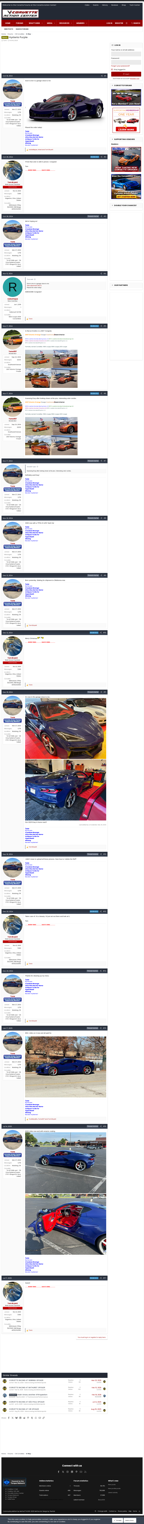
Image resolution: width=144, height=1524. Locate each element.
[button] (42, 23)
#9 (105, 575)
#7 (105, 461)
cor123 (11, 1383)
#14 (104, 971)
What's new (34, 23)
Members (80, 23)
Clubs (87, 5)
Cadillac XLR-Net (13, 1491)
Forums (19, 23)
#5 (105, 326)
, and (41, 150)
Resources (64, 23)
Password (115, 58)
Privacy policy (122, 1511)
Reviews (114, 5)
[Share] (101, 75)
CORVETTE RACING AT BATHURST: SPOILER (27, 1387)
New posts (8, 29)
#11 (105, 692)
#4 (105, 273)
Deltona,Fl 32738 (15, 312)
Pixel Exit (52, 1511)
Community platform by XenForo (22, 1511)
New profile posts (114, 1488)
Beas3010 (101, 1500)
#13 (104, 911)
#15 (104, 1028)
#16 (104, 1126)
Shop (124, 5)
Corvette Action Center (15, 1493)
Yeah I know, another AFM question (32, 1394)
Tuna (5, 40)
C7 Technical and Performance (37, 1397)
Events (95, 5)
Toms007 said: (31, 467)
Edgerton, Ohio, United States (13, 199)
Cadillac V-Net (12, 1489)
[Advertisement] (54, 58)
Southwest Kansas (14, 365)
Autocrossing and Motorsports (35, 1383)
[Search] (135, 23)
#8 (105, 518)
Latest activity (113, 1492)
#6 (105, 393)
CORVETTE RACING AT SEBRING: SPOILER (26, 1380)
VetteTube (11, 1499)
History (105, 5)
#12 (104, 854)
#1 (105, 76)
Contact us (112, 1511)
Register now (134, 79)
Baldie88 (12, 1397)
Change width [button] (102, 1511)
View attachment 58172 (34, 285)
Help (130, 1511)
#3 (105, 216)
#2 (105, 157)
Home (7, 23)
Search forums (22, 29)
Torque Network (13, 1495)
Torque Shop (12, 1497)
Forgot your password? (120, 66)
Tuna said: (30, 279)
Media (49, 23)
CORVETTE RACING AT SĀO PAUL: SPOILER (26, 1402)
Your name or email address (122, 50)
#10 (104, 632)
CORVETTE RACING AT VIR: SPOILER (24, 1409)
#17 (104, 1278)
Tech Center (135, 5)
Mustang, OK (16, 115)
